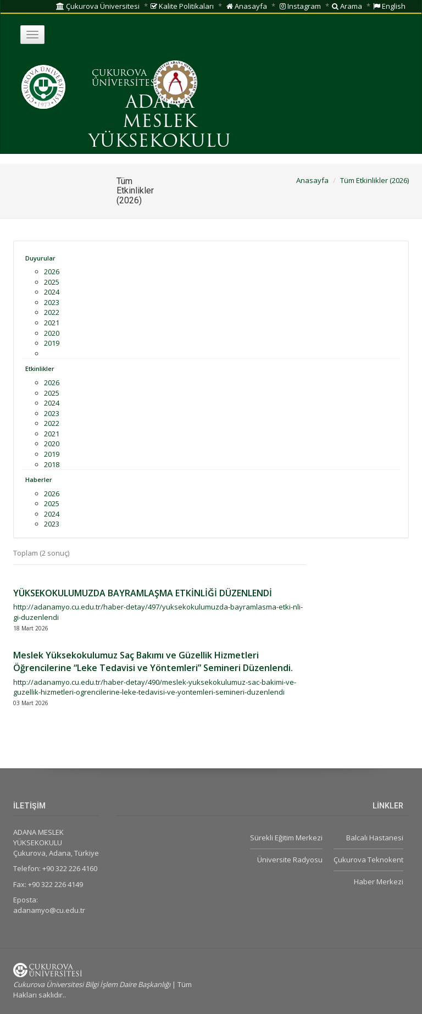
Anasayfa (246, 6)
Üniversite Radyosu (290, 860)
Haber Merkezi (378, 881)
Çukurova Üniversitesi (98, 6)
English (389, 6)
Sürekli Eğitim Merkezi (286, 838)
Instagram (300, 6)
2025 (51, 282)
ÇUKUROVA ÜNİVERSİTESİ (125, 78)
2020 (51, 333)
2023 (51, 302)
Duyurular (40, 258)
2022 (51, 312)
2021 (51, 323)
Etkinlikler (39, 368)
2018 (51, 464)
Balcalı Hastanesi (374, 838)
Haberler (38, 479)
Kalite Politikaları (182, 6)
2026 (51, 271)
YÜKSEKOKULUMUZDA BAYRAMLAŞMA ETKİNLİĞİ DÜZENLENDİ (142, 593)
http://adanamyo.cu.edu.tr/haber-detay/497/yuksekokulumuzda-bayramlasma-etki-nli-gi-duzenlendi (158, 612)
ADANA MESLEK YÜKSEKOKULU (159, 123)
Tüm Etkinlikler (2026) (374, 180)
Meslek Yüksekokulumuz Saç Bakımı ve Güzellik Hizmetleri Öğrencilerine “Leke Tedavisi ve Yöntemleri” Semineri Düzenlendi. (153, 661)
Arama (347, 6)
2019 (51, 343)
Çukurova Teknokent (368, 860)
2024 (51, 292)
